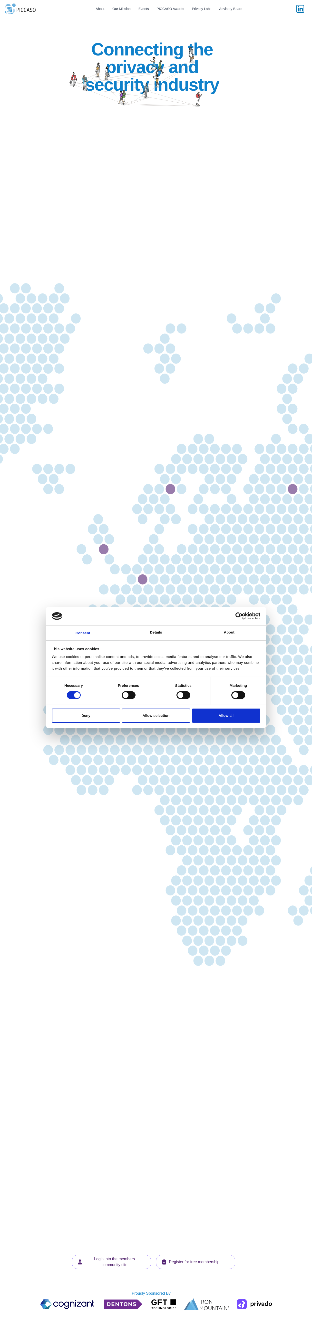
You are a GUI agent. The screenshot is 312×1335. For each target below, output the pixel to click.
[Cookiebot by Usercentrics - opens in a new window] (239, 616)
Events (143, 9)
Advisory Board (230, 9)
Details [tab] (156, 632)
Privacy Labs (201, 9)
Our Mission (121, 9)
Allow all (226, 715)
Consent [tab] (83, 633)
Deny (85, 715)
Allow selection (156, 715)
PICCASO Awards (170, 9)
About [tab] (229, 632)
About (100, 9)
